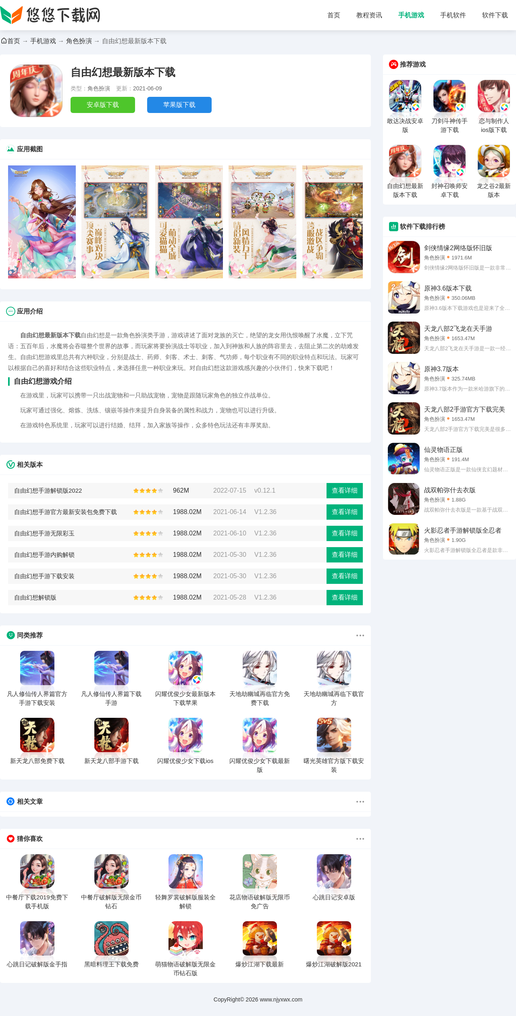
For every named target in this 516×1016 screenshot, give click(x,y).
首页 (333, 15)
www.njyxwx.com (281, 999)
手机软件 (453, 15)
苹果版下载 (179, 104)
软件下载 (495, 15)
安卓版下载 (103, 104)
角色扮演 (79, 41)
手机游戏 (411, 15)
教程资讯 (369, 15)
